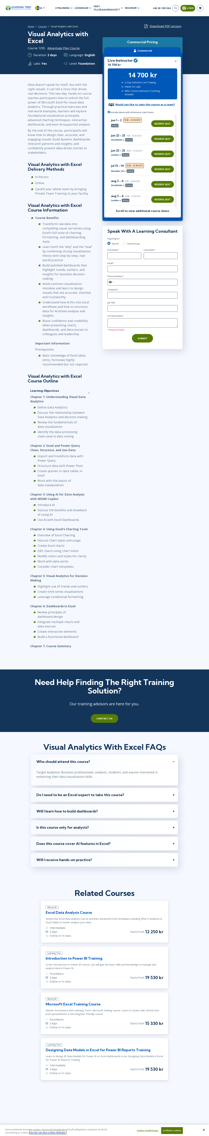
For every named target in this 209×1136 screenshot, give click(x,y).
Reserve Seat (162, 123)
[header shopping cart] (200, 8)
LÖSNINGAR (81, 8)
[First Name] (124, 255)
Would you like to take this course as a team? (145, 104)
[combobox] (111, 282)
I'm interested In (115, 315)
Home (31, 26)
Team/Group (133, 243)
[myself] (108, 243)
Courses (42, 26)
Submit (142, 338)
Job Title (111, 302)
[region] (143, 160)
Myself (115, 243)
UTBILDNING (62, 8)
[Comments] (142, 322)
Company (112, 289)
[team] (124, 243)
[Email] (142, 269)
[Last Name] (161, 255)
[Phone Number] (142, 282)
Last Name (149, 249)
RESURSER (131, 8)
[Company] (142, 295)
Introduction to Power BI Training (74, 958)
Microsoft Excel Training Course (73, 1004)
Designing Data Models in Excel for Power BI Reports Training (98, 1050)
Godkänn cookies (172, 1132)
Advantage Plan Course (63, 48)
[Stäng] (203, 1132)
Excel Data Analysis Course (69, 912)
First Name (113, 249)
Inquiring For (113, 238)
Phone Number (115, 276)
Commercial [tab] (142, 51)
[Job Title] (142, 308)
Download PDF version (165, 26)
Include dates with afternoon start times (131, 112)
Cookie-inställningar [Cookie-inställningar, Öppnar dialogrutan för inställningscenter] (148, 1132)
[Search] (175, 8)
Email (110, 263)
